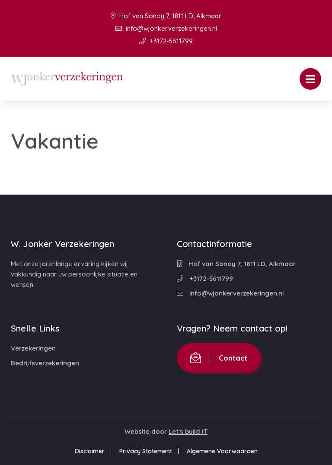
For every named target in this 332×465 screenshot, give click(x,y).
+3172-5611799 (166, 41)
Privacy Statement (145, 451)
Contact (218, 357)
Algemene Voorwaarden (222, 451)
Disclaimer (90, 451)
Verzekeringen (33, 348)
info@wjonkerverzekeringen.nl (166, 28)
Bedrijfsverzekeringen (45, 363)
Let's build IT (188, 431)
